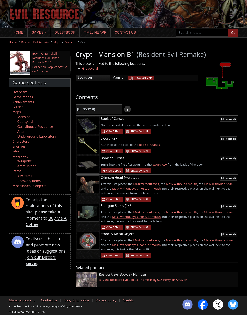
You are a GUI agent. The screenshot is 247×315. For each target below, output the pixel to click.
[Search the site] (202, 33)
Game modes (23, 97)
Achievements (23, 102)
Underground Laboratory (36, 136)
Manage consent (22, 300)
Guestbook (64, 32)
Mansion (70, 42)
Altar (21, 131)
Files (16, 151)
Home (18, 32)
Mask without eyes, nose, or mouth (136, 188)
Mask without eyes (146, 184)
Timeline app (95, 32)
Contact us (125, 32)
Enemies (19, 146)
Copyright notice (76, 300)
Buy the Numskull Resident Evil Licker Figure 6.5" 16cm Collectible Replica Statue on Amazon (49, 62)
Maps (57, 42)
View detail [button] (113, 131)
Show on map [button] (143, 78)
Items (17, 171)
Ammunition (27, 166)
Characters (21, 141)
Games (38, 32)
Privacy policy (106, 300)
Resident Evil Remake (35, 42)
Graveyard (90, 68)
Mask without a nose (218, 184)
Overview (20, 92)
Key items (24, 176)
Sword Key (159, 164)
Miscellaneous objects (29, 185)
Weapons (24, 161)
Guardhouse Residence (35, 126)
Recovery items (29, 181)
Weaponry (20, 156)
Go (233, 32)
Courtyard (25, 121)
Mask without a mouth (181, 184)
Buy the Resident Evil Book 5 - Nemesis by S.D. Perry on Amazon (143, 280)
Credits (128, 300)
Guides (18, 107)
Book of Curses (149, 145)
